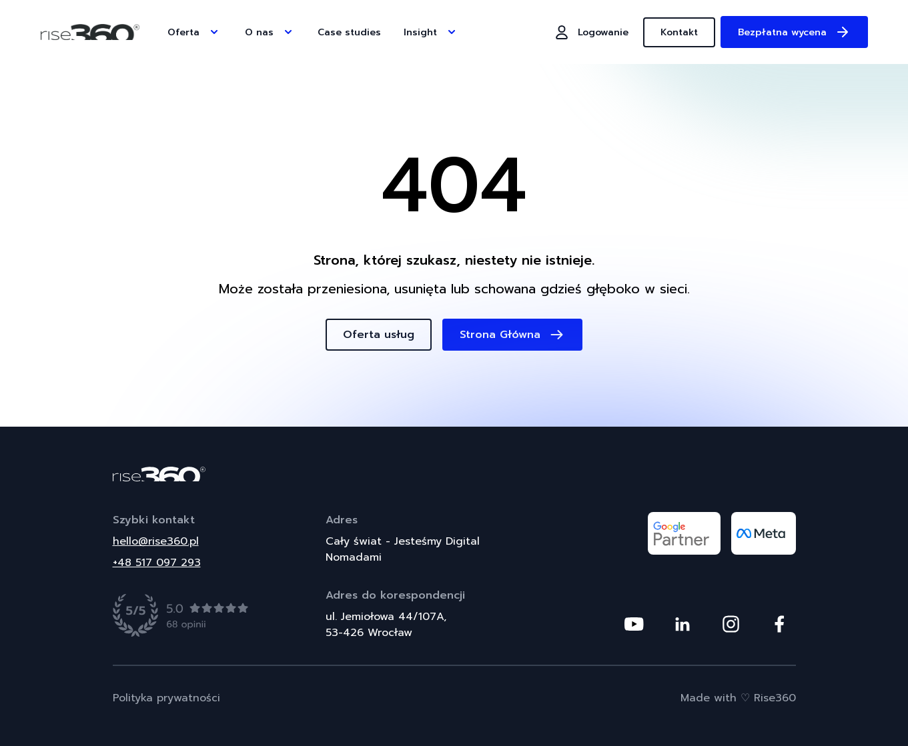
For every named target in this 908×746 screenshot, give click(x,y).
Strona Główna (512, 335)
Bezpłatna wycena (794, 32)
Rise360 (775, 698)
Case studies (349, 32)
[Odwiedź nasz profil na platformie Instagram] (731, 624)
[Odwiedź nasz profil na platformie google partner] (684, 533)
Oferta (194, 32)
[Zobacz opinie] (181, 615)
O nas (270, 32)
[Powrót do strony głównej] (454, 474)
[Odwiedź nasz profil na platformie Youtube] (633, 624)
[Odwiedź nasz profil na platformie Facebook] (779, 624)
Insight (431, 32)
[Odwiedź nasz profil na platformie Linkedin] (682, 624)
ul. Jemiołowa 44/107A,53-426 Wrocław (386, 625)
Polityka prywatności (166, 698)
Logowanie (591, 32)
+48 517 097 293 (157, 563)
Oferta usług (378, 335)
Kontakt (679, 32)
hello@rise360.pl (156, 541)
